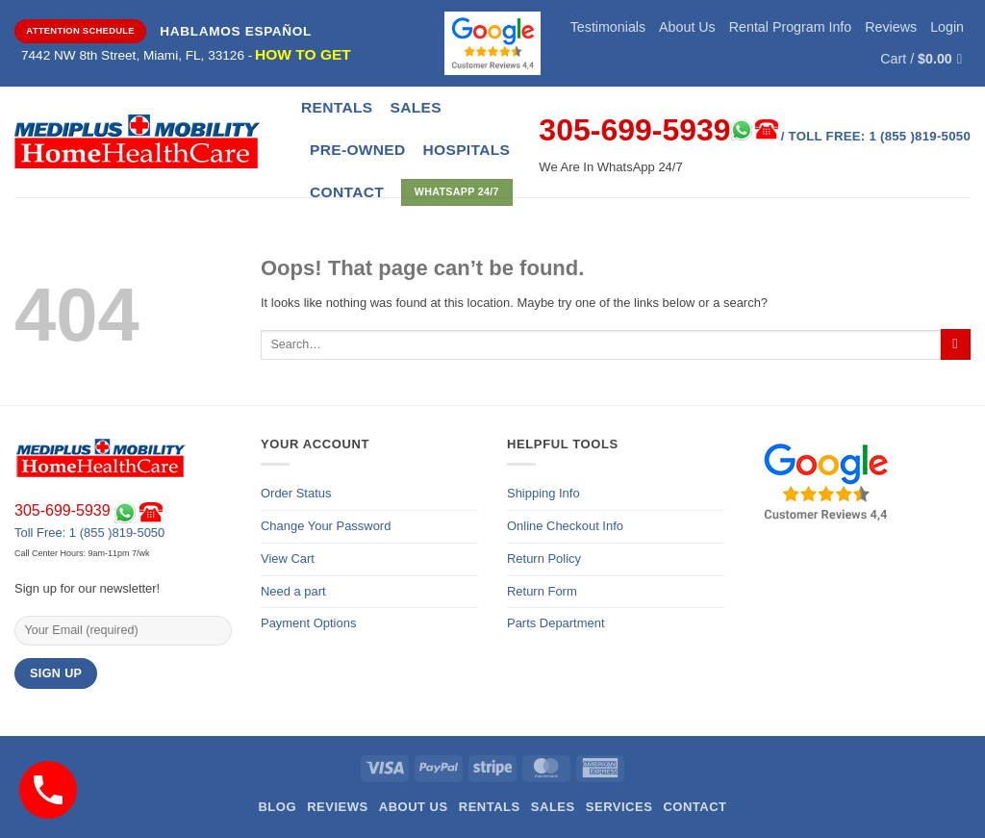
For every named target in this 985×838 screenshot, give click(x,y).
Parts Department (556, 623)
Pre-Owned (358, 149)
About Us (687, 27)
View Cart (288, 558)
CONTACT (347, 192)
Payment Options (308, 623)
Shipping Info (543, 493)
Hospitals (467, 149)
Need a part (293, 591)
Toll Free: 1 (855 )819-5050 (89, 532)
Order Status (296, 493)
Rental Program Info (790, 27)
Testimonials (607, 27)
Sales (415, 107)
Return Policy (544, 558)
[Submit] (956, 344)
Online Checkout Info (565, 526)
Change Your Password (326, 526)
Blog (277, 807)
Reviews (891, 27)
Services (619, 807)
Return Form (542, 591)
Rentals (336, 107)
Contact (694, 807)
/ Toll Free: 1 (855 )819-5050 (876, 136)
